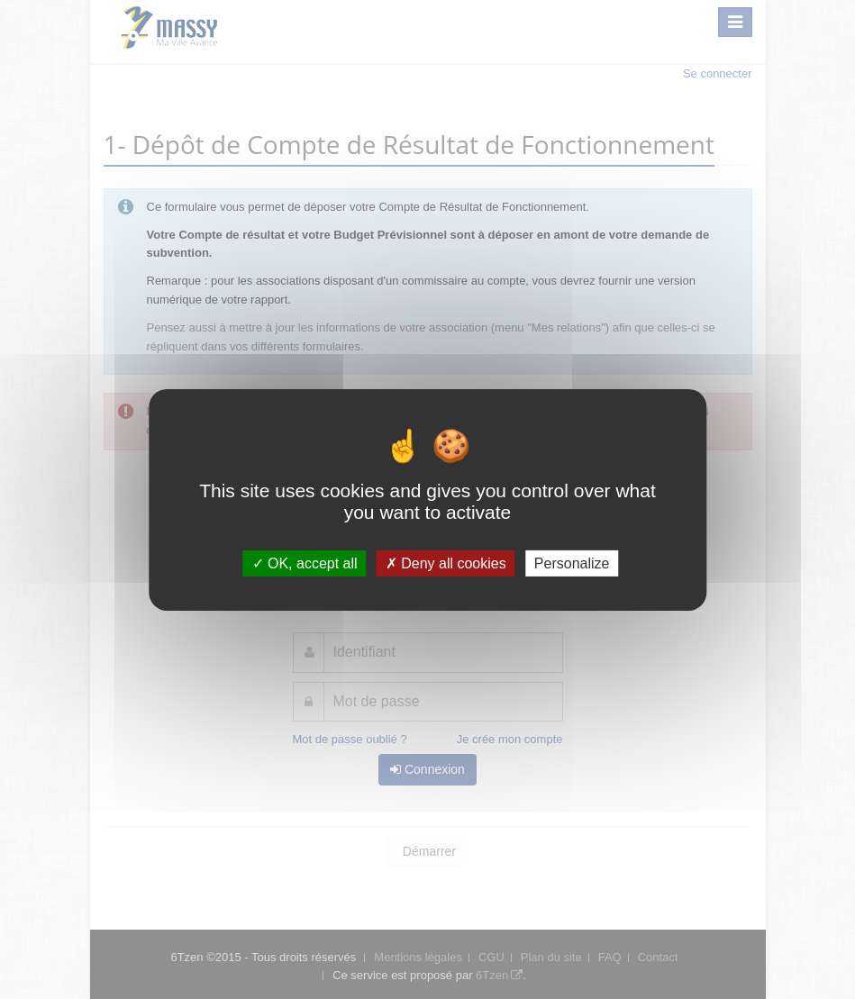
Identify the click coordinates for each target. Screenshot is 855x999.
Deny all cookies (446, 562)
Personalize (572, 562)
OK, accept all (305, 562)
